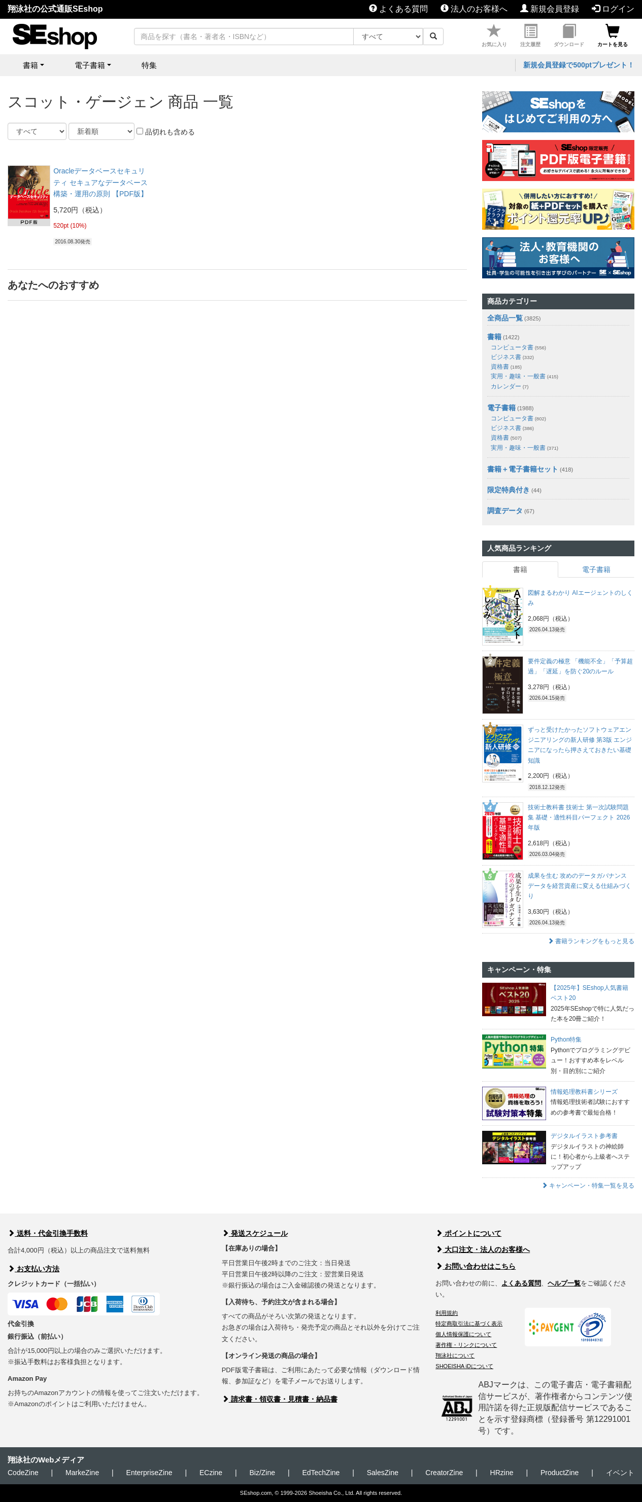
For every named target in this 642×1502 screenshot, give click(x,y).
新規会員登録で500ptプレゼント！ (578, 65)
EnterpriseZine (149, 1473)
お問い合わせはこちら (475, 1266)
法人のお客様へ (474, 9)
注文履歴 (530, 35)
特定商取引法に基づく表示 (468, 1323)
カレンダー (509, 386)
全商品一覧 (505, 318)
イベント (620, 1473)
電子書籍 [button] (90, 65)
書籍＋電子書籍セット (522, 469)
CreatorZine (444, 1473)
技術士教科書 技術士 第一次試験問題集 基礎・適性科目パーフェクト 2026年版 (579, 818)
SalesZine (382, 1473)
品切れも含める (166, 132)
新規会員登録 (549, 9)
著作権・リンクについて (466, 1345)
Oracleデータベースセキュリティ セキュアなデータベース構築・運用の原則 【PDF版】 (100, 182)
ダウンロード (569, 35)
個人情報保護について (463, 1334)
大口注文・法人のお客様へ (482, 1249)
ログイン (613, 9)
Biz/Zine (262, 1473)
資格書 (506, 366)
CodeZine (23, 1473)
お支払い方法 (33, 1269)
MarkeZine (82, 1473)
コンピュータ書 (518, 347)
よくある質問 (398, 9)
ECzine (210, 1473)
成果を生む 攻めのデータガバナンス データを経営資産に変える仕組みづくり (579, 886)
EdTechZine (321, 1473)
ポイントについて (468, 1233)
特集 (149, 65)
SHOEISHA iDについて (464, 1366)
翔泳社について (455, 1355)
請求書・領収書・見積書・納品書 (279, 1399)
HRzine (502, 1473)
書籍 (494, 337)
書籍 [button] (30, 65)
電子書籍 (501, 408)
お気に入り (494, 35)
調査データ (505, 511)
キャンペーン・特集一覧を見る (588, 1185)
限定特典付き (508, 490)
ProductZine (559, 1473)
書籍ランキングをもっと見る (591, 941)
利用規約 (446, 1313)
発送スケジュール (255, 1233)
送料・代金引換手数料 (48, 1233)
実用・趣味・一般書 (524, 376)
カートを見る (612, 35)
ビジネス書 (512, 357)
